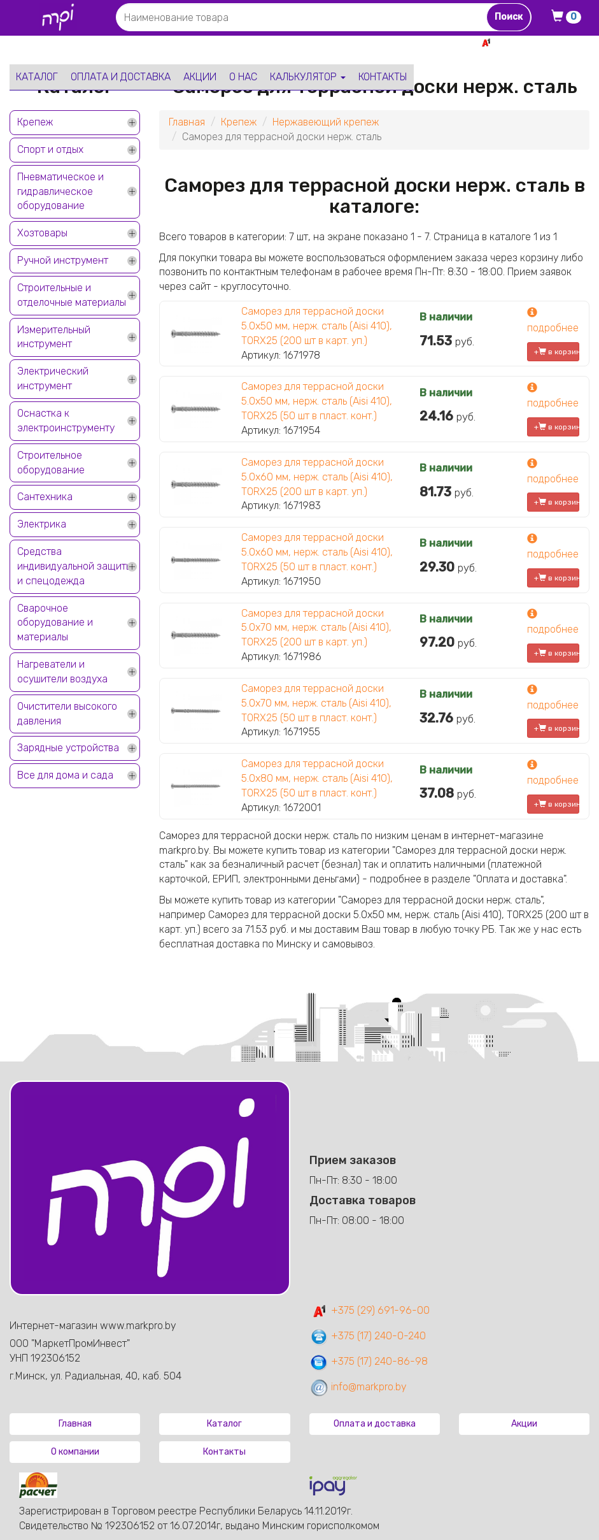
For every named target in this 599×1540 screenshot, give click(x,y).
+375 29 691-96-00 (543, 42)
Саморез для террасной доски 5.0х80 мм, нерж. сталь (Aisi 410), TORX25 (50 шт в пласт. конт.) (317, 778)
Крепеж (35, 122)
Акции (199, 77)
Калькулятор (308, 77)
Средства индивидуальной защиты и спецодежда (74, 566)
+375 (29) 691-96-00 (369, 1310)
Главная (187, 122)
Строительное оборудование (51, 462)
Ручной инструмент (62, 260)
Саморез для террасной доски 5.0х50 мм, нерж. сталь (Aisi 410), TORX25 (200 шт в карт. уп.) (316, 326)
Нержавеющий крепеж (325, 122)
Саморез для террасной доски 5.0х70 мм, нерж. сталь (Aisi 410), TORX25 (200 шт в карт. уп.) (316, 628)
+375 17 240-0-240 (544, 56)
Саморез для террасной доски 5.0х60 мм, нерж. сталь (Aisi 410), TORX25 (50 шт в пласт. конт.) (317, 552)
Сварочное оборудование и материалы (55, 623)
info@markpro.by (358, 1387)
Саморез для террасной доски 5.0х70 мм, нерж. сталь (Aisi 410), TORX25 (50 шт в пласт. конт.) (316, 703)
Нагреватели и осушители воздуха (62, 671)
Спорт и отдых (50, 149)
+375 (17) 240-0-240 (367, 1336)
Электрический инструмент (52, 378)
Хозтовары (42, 233)
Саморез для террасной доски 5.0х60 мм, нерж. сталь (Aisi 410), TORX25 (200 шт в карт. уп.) (317, 477)
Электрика (41, 524)
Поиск (509, 16)
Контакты (382, 77)
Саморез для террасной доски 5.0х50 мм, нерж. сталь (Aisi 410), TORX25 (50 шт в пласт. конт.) (316, 401)
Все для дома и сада (65, 775)
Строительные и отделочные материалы (71, 295)
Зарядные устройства (68, 748)
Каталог (37, 77)
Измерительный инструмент (53, 337)
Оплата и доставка (121, 77)
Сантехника (45, 497)
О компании (75, 1451)
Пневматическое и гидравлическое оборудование (60, 191)
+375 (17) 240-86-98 (368, 1361)
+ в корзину (556, 351)
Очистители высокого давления (67, 713)
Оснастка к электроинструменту (66, 420)
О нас (243, 77)
